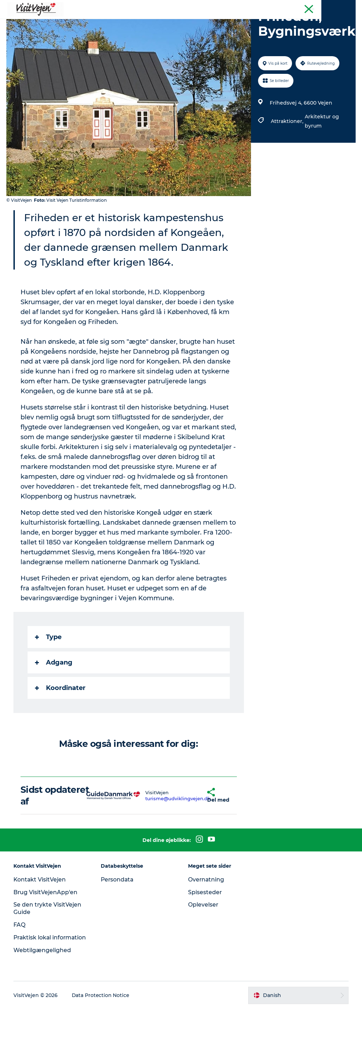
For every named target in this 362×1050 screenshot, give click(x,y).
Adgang (54, 696)
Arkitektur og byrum (321, 155)
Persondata (118, 913)
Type (49, 670)
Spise (94, 22)
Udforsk (264, 22)
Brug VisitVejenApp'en (46, 925)
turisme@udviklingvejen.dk (159, 832)
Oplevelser (203, 938)
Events (234, 22)
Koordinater (61, 721)
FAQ (20, 958)
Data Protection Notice (101, 1036)
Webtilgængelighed (43, 990)
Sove (118, 22)
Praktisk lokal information (33, 975)
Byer (209, 22)
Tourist (348, 6)
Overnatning (206, 913)
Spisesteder (205, 925)
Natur (143, 22)
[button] (190, 829)
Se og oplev (176, 22)
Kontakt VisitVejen (41, 913)
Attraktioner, (287, 155)
